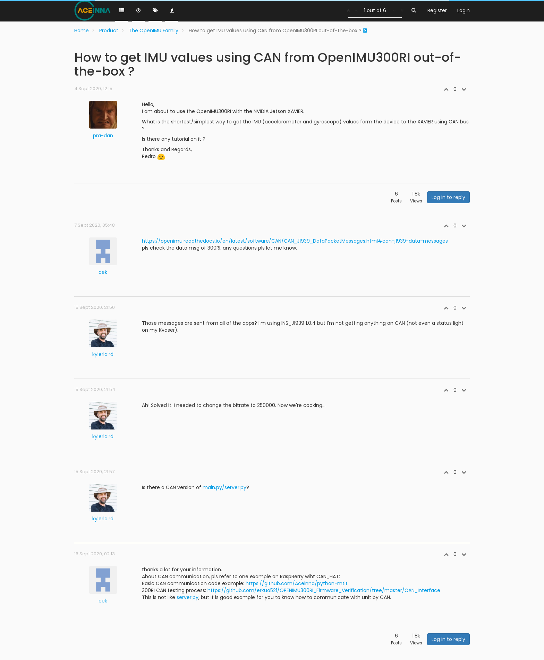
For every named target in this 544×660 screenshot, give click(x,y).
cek (103, 272)
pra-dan (103, 135)
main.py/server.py (224, 487)
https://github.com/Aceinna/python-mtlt (297, 583)
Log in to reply (448, 197)
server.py (187, 597)
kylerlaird (102, 354)
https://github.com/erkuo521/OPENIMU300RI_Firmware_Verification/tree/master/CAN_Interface (323, 590)
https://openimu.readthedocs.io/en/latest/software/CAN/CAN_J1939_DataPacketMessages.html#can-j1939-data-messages (295, 240)
